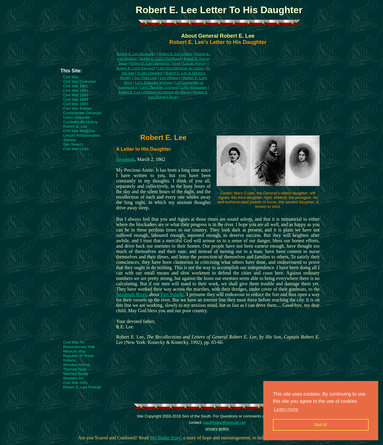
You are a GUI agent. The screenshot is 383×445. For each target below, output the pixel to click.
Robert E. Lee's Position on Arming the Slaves (154, 92)
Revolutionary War (79, 347)
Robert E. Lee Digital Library (178, 94)
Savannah (125, 159)
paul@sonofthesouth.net (224, 422)
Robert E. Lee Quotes (175, 53)
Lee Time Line (145, 77)
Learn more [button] (286, 409)
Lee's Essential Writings (153, 82)
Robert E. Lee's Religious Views (155, 63)
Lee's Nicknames (193, 87)
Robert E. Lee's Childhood (160, 58)
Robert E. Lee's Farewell (135, 68)
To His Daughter (149, 73)
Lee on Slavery (195, 63)
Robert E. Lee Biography (136, 53)
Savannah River (131, 294)
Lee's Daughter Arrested (159, 87)
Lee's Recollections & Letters (181, 68)
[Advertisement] (84, 49)
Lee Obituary (170, 77)
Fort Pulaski (172, 294)
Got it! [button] (320, 424)
